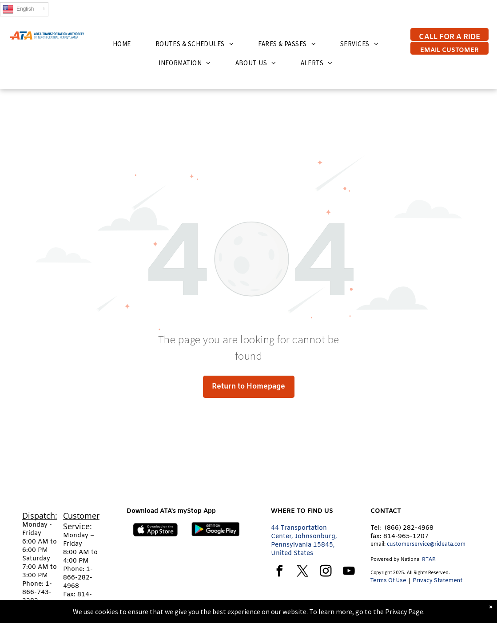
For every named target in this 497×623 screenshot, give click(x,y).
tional (414, 559)
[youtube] (349, 572)
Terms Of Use (388, 580)
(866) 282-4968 (409, 528)
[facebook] (280, 572)
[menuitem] (125, 43)
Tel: (375, 528)
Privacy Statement (437, 580)
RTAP (428, 559)
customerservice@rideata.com (426, 544)
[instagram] (326, 572)
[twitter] (303, 572)
